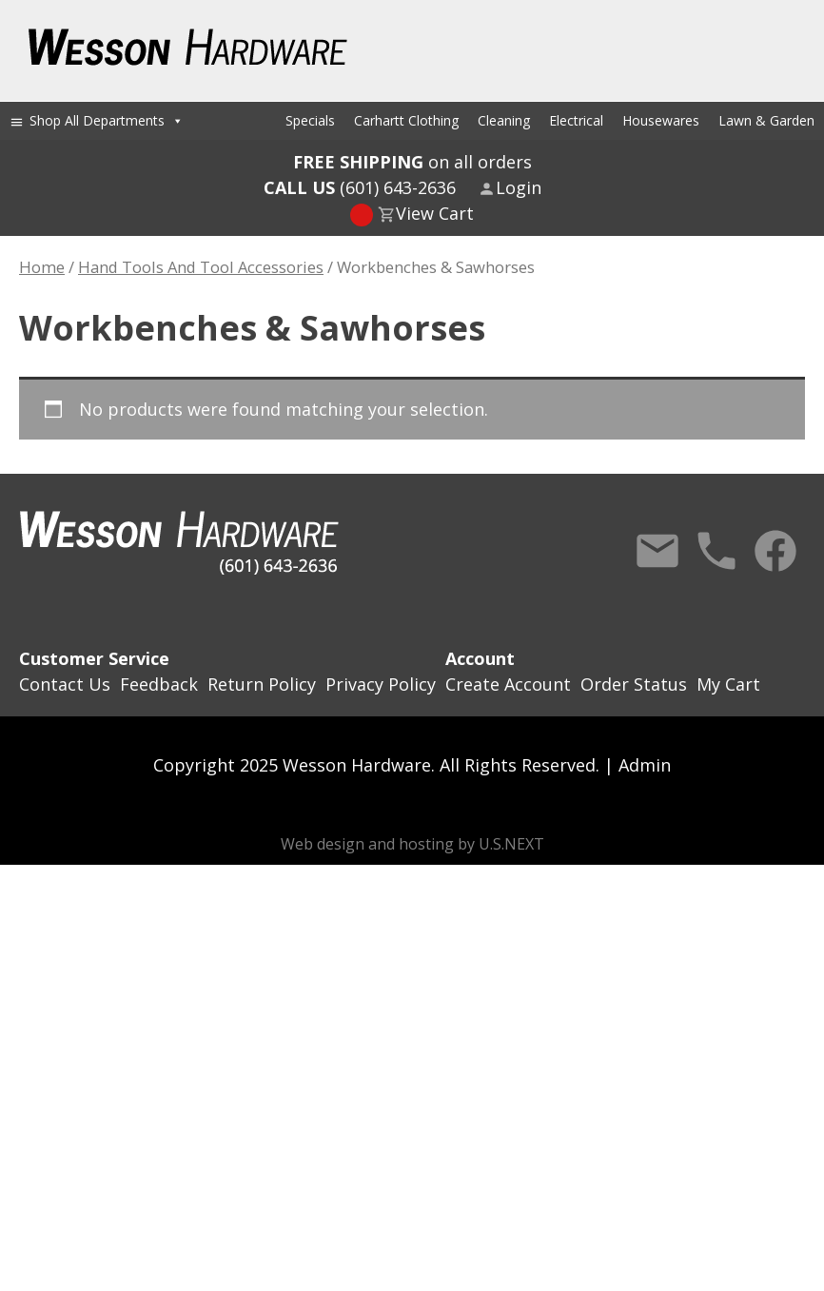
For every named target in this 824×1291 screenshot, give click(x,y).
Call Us (716, 551)
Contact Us (657, 551)
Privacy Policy (380, 684)
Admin (644, 764)
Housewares (660, 120)
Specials (310, 120)
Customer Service (94, 658)
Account (480, 658)
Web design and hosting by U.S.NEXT (412, 843)
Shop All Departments (106, 120)
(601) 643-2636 (360, 187)
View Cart (435, 213)
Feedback (159, 684)
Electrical (576, 120)
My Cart (728, 684)
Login (518, 187)
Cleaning (504, 120)
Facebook (775, 551)
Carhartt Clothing (406, 120)
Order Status (633, 684)
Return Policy (261, 684)
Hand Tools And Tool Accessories (201, 267)
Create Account (508, 684)
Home (42, 267)
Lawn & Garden (766, 120)
